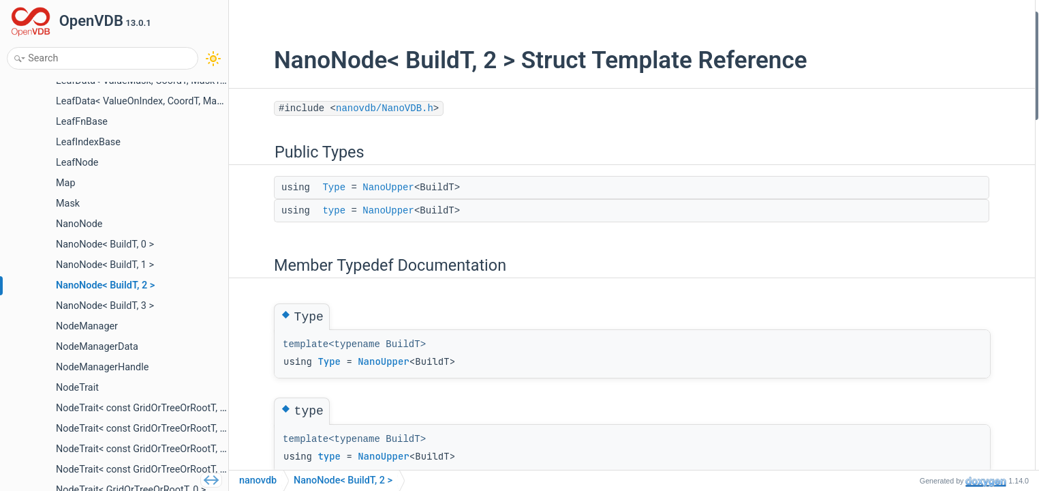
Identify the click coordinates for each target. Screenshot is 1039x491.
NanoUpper (356, 187)
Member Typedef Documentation (947, 74)
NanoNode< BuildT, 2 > (343, 480)
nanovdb (258, 480)
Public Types (906, 19)
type (301, 210)
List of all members (919, 129)
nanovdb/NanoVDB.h (352, 108)
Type (301, 187)
